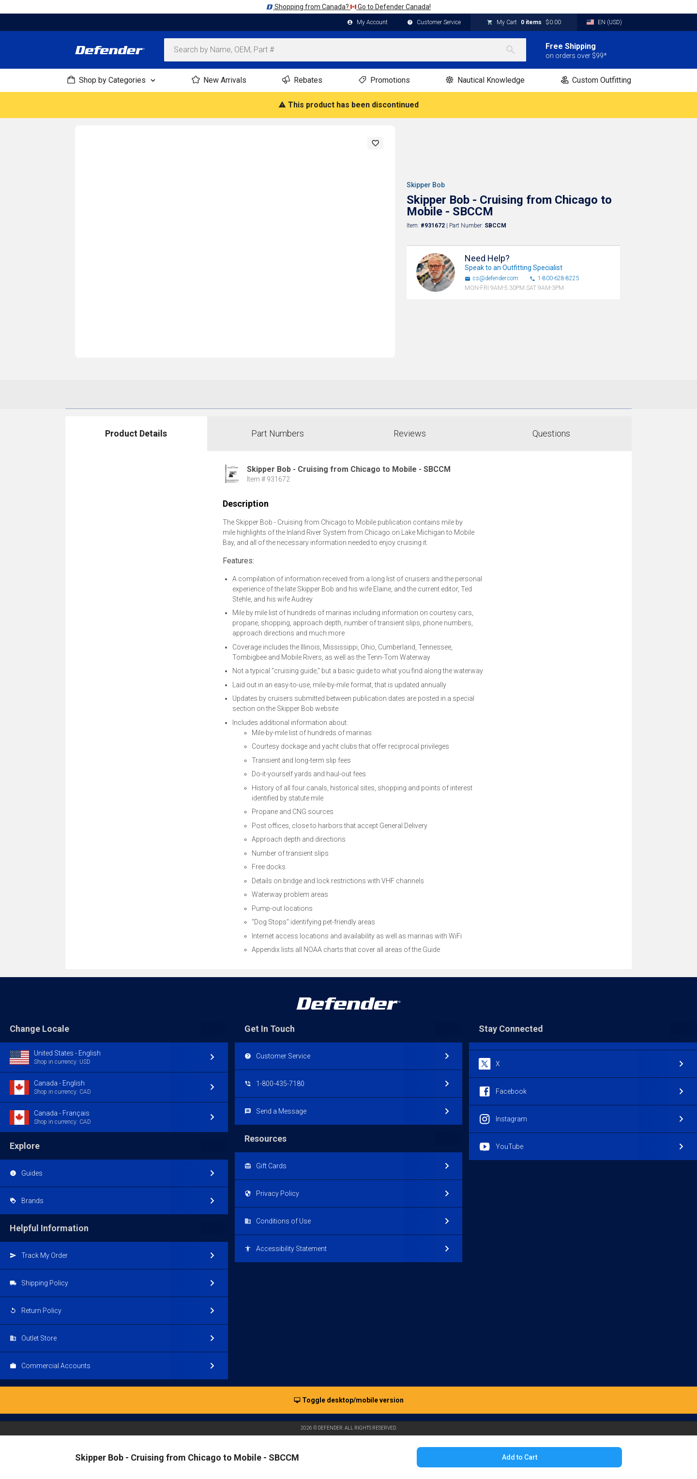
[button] (375, 143)
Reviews (410, 433)
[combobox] (345, 49)
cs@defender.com (491, 278)
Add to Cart (519, 1457)
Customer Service (434, 23)
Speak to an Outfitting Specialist (513, 268)
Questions (551, 433)
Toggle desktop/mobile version (349, 1400)
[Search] (515, 49)
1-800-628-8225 (554, 278)
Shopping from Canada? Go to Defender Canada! (348, 7)
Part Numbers (277, 433)
